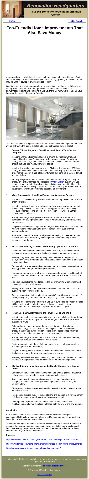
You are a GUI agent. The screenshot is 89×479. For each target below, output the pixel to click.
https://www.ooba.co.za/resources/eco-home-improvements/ (33, 448)
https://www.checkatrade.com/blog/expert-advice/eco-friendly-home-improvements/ (43, 439)
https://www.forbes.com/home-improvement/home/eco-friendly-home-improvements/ (44, 444)
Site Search (76, 21)
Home (12, 21)
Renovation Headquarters (54, 466)
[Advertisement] (44, 56)
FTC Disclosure (44, 474)
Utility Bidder (58, 182)
